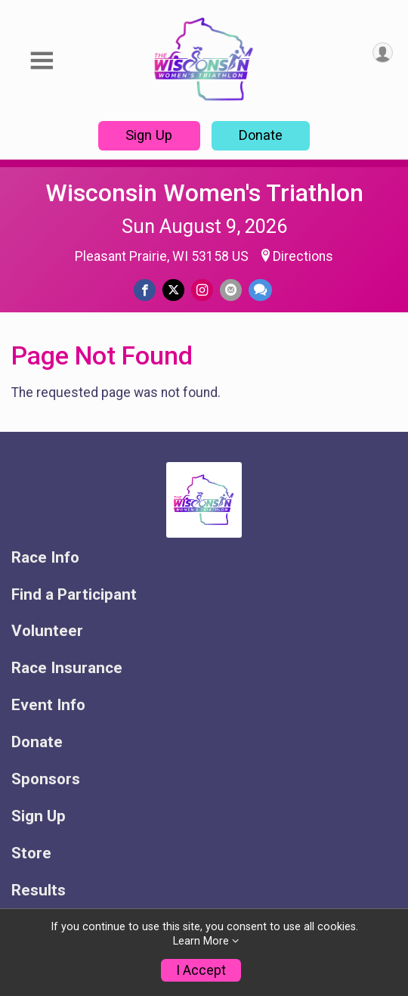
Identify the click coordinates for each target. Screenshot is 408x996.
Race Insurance (66, 668)
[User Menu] (382, 52)
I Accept (201, 970)
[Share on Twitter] (173, 290)
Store (31, 853)
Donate (261, 135)
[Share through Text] (260, 290)
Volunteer (47, 631)
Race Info (45, 557)
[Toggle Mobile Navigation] (41, 60)
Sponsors (45, 779)
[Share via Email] (231, 290)
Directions (303, 256)
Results (38, 890)
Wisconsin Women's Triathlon (204, 192)
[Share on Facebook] (145, 290)
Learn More (201, 941)
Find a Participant (74, 594)
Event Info (48, 705)
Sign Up (148, 135)
